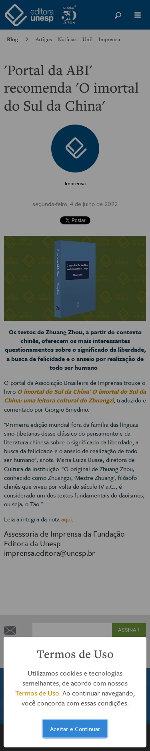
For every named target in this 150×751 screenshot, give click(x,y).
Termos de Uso (37, 693)
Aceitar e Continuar (75, 728)
